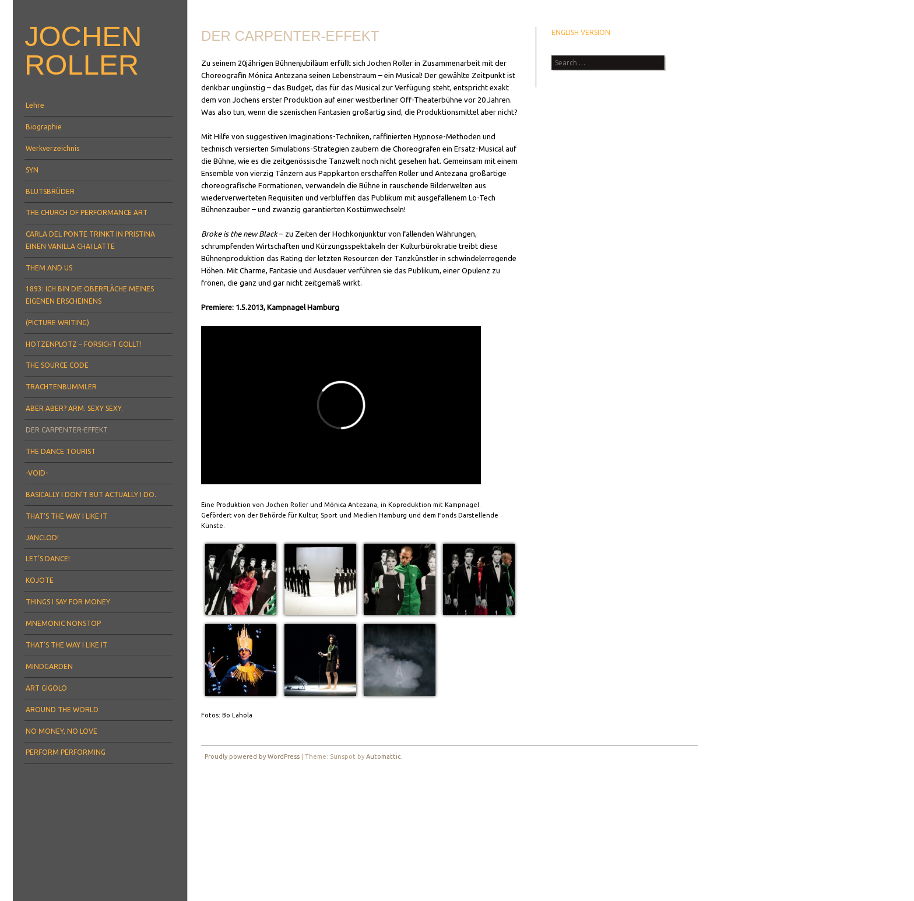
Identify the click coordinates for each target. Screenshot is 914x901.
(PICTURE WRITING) (57, 322)
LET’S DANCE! (48, 558)
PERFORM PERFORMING (66, 752)
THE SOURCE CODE (57, 365)
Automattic (383, 756)
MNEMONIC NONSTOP (63, 623)
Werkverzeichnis (52, 148)
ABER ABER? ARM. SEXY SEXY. (74, 408)
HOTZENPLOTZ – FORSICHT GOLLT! (84, 344)
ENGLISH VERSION (580, 32)
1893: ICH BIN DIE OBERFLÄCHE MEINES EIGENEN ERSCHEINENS (90, 294)
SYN (32, 170)
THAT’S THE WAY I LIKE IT (66, 516)
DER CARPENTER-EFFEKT (67, 430)
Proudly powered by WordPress (252, 756)
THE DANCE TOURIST (61, 451)
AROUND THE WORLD (62, 709)
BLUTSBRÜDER (50, 191)
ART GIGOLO (46, 688)
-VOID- (37, 473)
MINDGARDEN (49, 666)
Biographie (44, 127)
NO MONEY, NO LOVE (61, 731)
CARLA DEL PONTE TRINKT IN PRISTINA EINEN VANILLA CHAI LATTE (90, 239)
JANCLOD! (42, 537)
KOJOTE (40, 580)
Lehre (35, 105)
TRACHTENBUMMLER (61, 386)
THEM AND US (49, 268)
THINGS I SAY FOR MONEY (68, 602)
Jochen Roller (83, 50)
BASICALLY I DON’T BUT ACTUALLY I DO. (91, 494)
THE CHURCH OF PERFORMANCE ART (86, 212)
